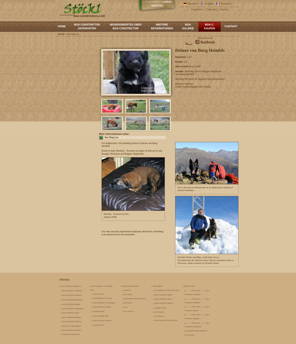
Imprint (224, 9)
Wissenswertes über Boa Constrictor (125, 26)
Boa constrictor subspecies (71, 286)
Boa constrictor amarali (71, 304)
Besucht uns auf (205, 38)
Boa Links (128, 303)
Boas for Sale (189, 286)
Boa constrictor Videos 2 (164, 303)
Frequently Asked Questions (135, 299)
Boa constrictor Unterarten (87, 26)
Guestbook (197, 9)
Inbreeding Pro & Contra (102, 298)
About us (127, 290)
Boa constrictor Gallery (163, 295)
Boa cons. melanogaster (72, 326)
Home (62, 26)
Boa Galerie (188, 26)
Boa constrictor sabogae (72, 317)
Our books (128, 294)
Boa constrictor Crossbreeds (104, 303)
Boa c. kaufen (209, 26)
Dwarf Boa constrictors (71, 334)
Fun (125, 307)
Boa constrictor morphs (102, 307)
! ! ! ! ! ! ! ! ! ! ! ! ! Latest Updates (157, 3)
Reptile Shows (98, 311)
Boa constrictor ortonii (71, 313)
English (209, 3)
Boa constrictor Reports (102, 321)
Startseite (61, 34)
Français (226, 3)
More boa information (131, 286)
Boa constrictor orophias (72, 330)
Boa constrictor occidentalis (73, 309)
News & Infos (98, 325)
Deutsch (193, 3)
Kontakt (231, 26)
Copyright (211, 9)
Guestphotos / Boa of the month (167, 290)
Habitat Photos (160, 308)
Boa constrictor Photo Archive (166, 320)
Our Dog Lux (111, 137)
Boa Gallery (157, 286)
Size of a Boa (98, 294)
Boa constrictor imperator (72, 295)
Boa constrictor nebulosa (72, 321)
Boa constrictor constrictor (72, 291)
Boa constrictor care (101, 316)
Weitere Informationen (162, 26)
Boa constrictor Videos (163, 299)
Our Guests (159, 312)
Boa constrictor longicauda (73, 300)
